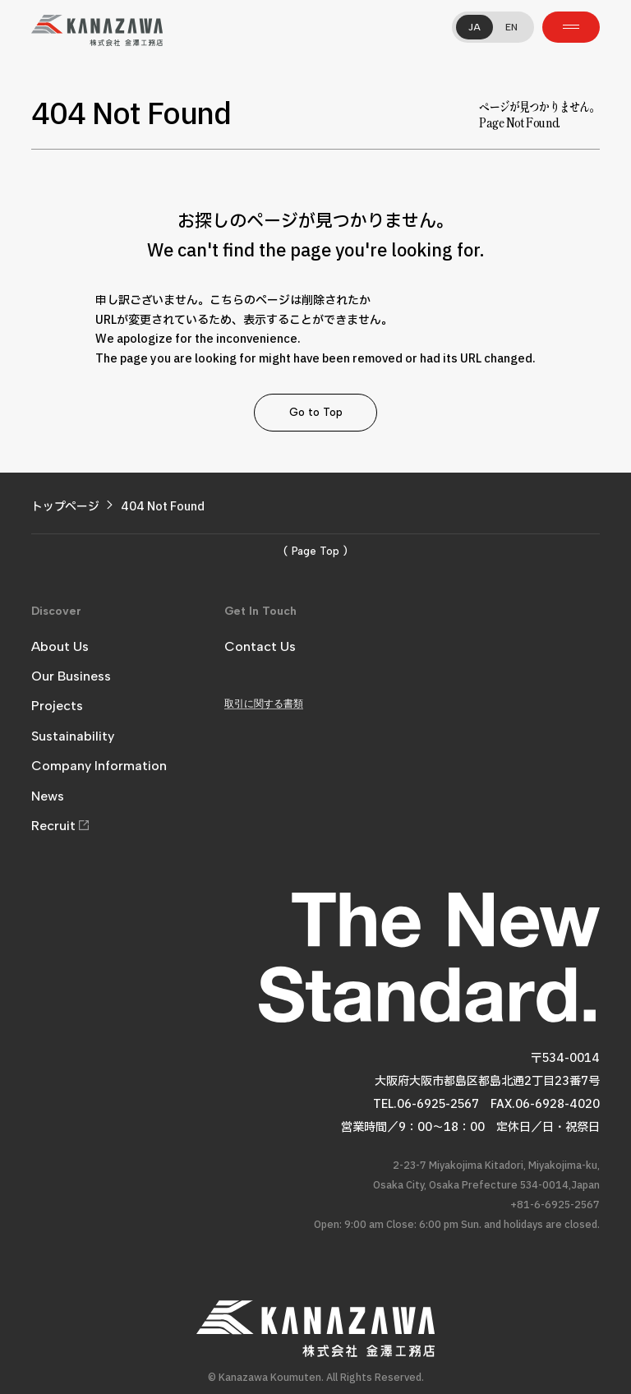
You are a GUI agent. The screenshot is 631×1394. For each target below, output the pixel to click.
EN (511, 27)
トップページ (65, 506)
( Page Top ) (315, 551)
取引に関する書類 (263, 703)
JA (474, 27)
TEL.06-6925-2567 (426, 1104)
